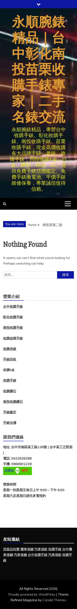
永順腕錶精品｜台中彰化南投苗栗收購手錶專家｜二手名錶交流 (38, 69)
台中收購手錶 (37, 555)
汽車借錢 (20, 555)
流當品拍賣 (11, 549)
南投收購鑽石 (13, 402)
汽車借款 (40, 549)
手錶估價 (9, 423)
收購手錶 (9, 380)
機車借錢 (26, 549)
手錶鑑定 (9, 412)
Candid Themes (54, 600)
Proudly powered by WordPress (32, 594)
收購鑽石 (9, 391)
